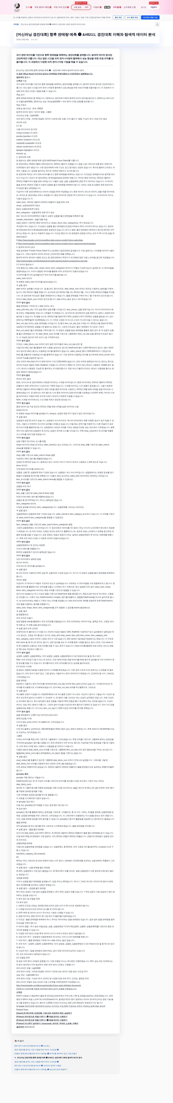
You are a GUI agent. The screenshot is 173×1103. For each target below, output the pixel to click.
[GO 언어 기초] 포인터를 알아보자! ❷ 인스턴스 (32, 1046)
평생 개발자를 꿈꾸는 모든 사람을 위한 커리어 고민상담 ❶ (37, 1062)
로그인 (143, 7)
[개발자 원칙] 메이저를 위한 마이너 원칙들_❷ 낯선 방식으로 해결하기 (41, 1069)
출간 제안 (118, 17)
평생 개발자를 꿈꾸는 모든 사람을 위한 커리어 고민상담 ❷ (37, 1050)
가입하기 (153, 7)
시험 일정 (77, 7)
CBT (86, 7)
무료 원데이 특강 (42, 7)
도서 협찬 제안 (132, 17)
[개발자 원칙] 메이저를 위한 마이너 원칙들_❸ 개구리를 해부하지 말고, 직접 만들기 (46, 1053)
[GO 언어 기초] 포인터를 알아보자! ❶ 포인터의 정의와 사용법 (38, 1066)
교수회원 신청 (130, 7)
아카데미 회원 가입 (150, 17)
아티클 (117, 7)
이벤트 (97, 7)
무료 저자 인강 (61, 7)
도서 (29, 7)
